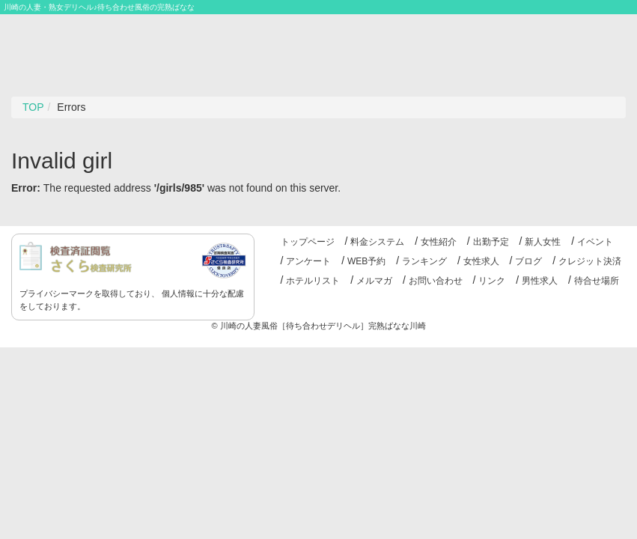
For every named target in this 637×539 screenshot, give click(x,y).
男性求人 (540, 280)
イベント (595, 242)
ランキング (424, 261)
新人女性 (543, 242)
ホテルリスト (313, 280)
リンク (491, 280)
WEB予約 (366, 261)
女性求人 (481, 261)
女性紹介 (439, 242)
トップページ (308, 242)
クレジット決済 (589, 261)
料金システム (377, 242)
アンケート (308, 261)
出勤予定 (491, 242)
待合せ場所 (596, 280)
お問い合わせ (436, 280)
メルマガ (374, 280)
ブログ (528, 261)
